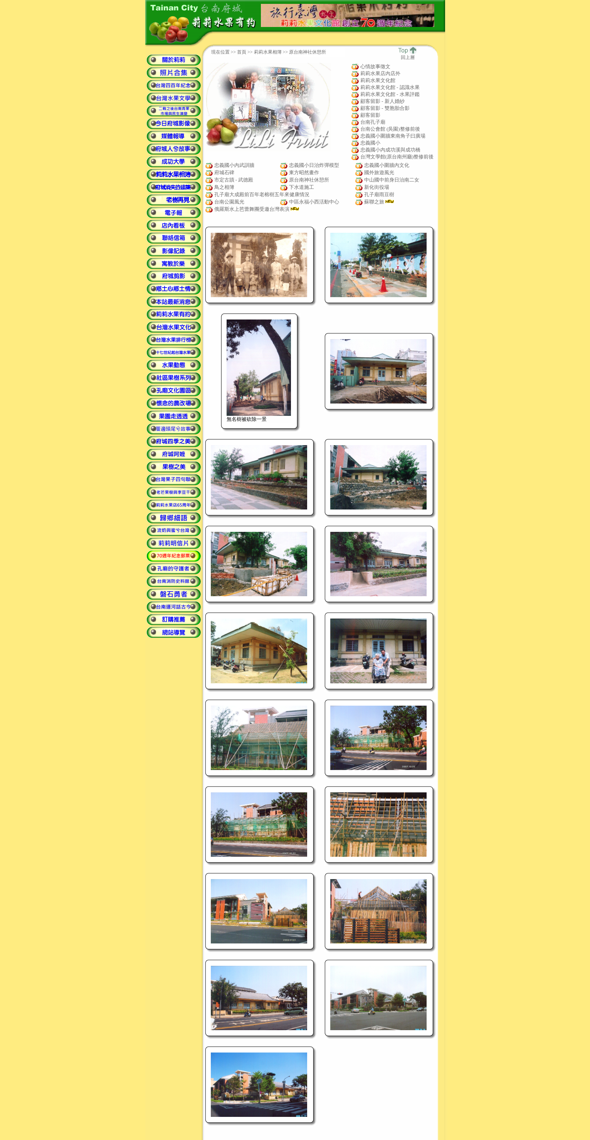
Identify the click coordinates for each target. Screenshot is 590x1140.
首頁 (241, 52)
